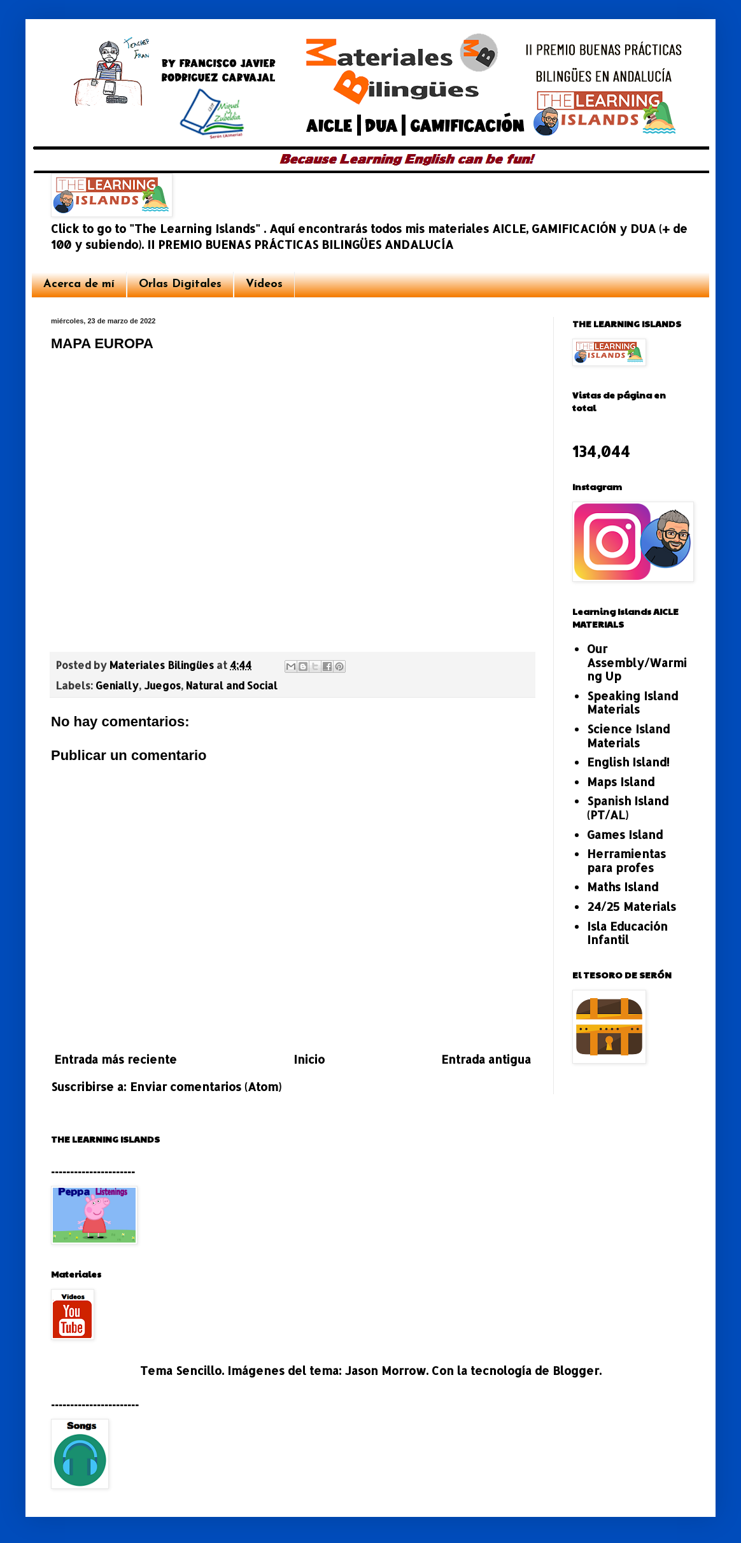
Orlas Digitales (180, 284)
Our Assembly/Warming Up (637, 662)
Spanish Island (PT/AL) (627, 807)
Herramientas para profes (626, 860)
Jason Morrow (385, 1370)
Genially (117, 685)
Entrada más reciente (115, 1059)
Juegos (162, 685)
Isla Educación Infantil (627, 933)
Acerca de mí (79, 284)
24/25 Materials (631, 906)
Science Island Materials (628, 735)
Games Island (625, 834)
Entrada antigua (486, 1059)
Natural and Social (232, 685)
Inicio (309, 1059)
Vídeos (264, 284)
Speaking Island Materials (632, 702)
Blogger (576, 1370)
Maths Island (622, 886)
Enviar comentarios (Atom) (205, 1086)
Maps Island (620, 781)
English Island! (628, 761)
